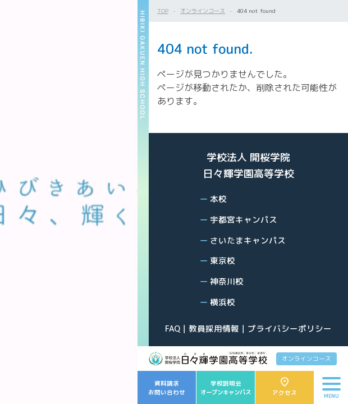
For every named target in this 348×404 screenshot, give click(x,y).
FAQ (172, 328)
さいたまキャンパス (248, 240)
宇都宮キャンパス (243, 220)
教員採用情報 (214, 328)
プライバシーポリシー (290, 328)
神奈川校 (227, 281)
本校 (218, 199)
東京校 (222, 261)
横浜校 (222, 302)
